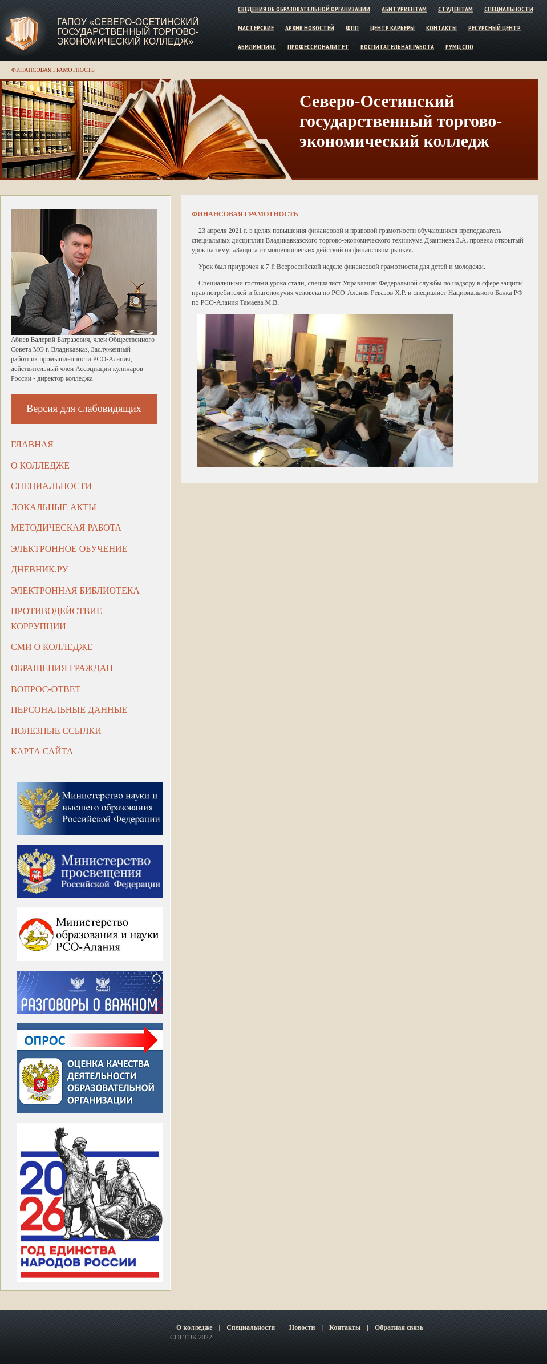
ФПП (352, 27)
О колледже (40, 465)
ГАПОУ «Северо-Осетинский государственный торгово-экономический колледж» (127, 31)
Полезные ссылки (56, 731)
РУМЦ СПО (459, 46)
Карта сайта (42, 751)
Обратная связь (399, 1327)
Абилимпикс (257, 46)
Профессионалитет (318, 46)
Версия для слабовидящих (83, 408)
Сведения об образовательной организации (304, 9)
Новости (302, 1327)
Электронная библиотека (75, 590)
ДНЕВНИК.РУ (39, 569)
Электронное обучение (69, 549)
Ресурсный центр (494, 27)
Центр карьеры (392, 27)
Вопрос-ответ (45, 689)
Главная (32, 444)
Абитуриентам (404, 9)
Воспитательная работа (397, 46)
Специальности (508, 9)
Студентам (455, 9)
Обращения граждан (62, 668)
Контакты (441, 27)
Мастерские (256, 27)
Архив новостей (309, 27)
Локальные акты (53, 507)
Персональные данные (69, 710)
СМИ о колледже (52, 647)
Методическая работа (66, 527)
